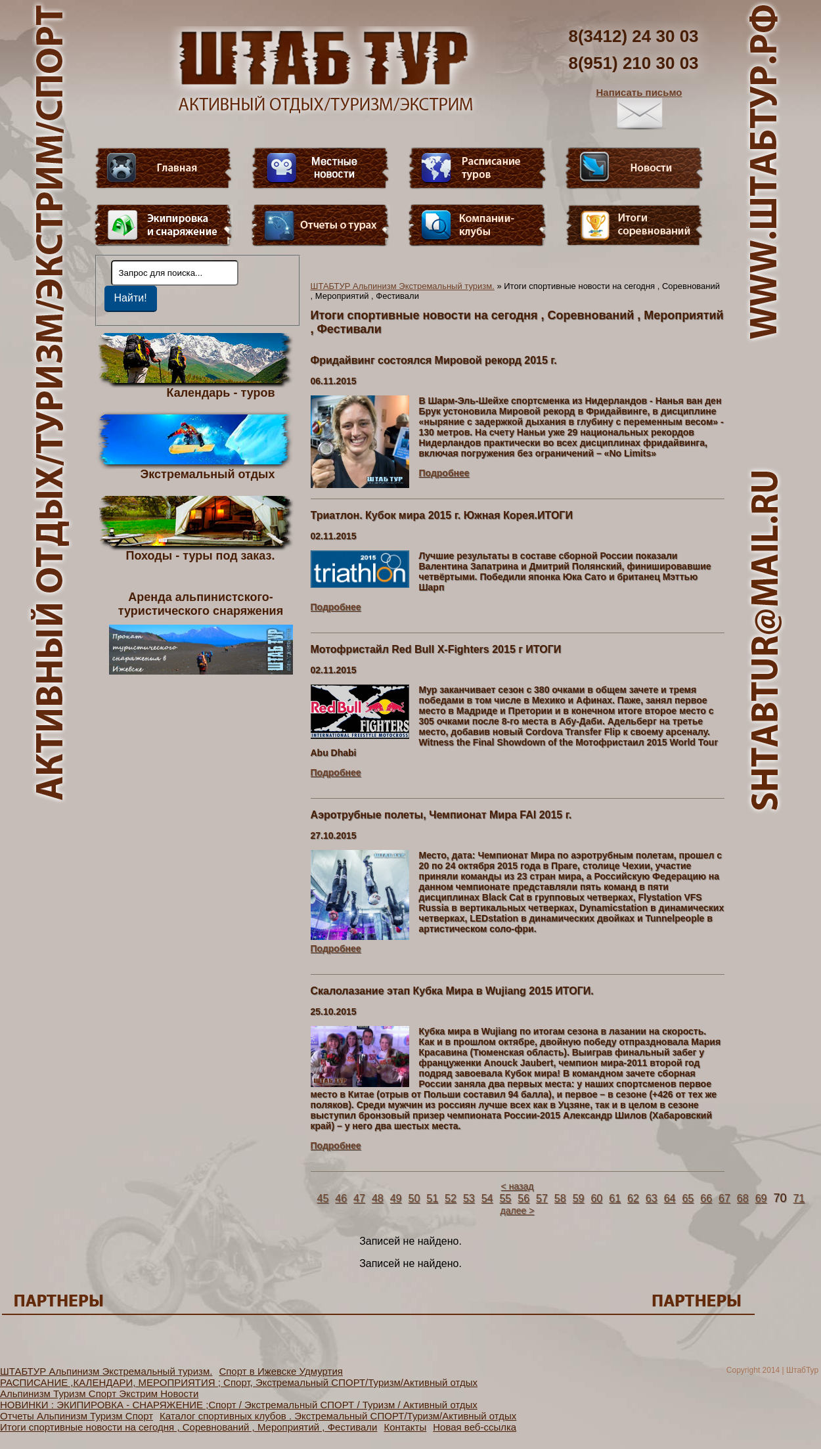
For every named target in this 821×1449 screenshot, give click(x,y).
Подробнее (444, 473)
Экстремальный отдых (207, 473)
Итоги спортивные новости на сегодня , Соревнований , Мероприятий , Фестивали (188, 1427)
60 (596, 1198)
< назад (517, 1186)
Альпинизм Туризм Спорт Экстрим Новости (99, 1393)
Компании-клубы (477, 225)
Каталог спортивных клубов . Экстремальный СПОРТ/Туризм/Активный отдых (338, 1415)
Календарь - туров (221, 392)
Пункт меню (163, 225)
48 (378, 1198)
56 (523, 1198)
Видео (320, 168)
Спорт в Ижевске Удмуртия (281, 1371)
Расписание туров (477, 168)
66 (706, 1198)
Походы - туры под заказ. (200, 555)
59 (579, 1198)
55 (505, 1198)
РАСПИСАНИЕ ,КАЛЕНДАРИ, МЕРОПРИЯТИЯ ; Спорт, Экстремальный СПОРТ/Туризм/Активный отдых (238, 1382)
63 (651, 1198)
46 (341, 1198)
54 (487, 1198)
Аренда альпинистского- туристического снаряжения (201, 633)
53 (469, 1198)
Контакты (405, 1427)
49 (396, 1198)
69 (761, 1198)
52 (450, 1198)
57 (542, 1198)
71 (799, 1198)
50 (414, 1198)
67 (724, 1198)
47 (359, 1198)
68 (743, 1198)
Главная (163, 168)
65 (688, 1198)
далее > (517, 1210)
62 (633, 1198)
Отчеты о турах (320, 225)
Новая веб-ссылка (474, 1427)
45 (323, 1198)
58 (560, 1198)
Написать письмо (639, 108)
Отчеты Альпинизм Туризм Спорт (76, 1415)
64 (670, 1198)
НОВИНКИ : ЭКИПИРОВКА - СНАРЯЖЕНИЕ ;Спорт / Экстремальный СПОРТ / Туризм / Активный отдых (238, 1404)
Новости (634, 168)
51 (432, 1198)
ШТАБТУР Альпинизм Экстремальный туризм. (403, 286)
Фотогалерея (634, 225)
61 (615, 1198)
